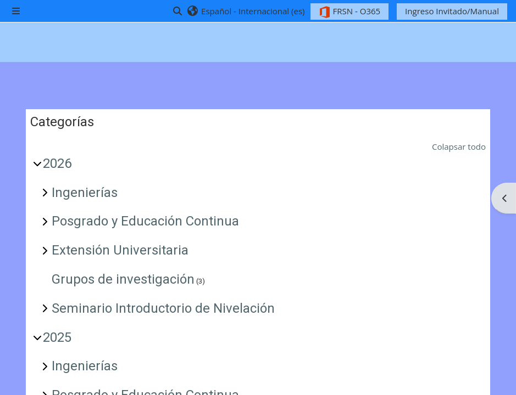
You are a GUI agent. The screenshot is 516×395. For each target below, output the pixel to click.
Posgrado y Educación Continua (145, 221)
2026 (57, 163)
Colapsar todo (459, 146)
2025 (57, 337)
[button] (245, 11)
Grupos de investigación (123, 279)
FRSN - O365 (350, 11)
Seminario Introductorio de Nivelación (163, 308)
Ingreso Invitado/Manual (452, 10)
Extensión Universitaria (120, 250)
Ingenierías (85, 192)
